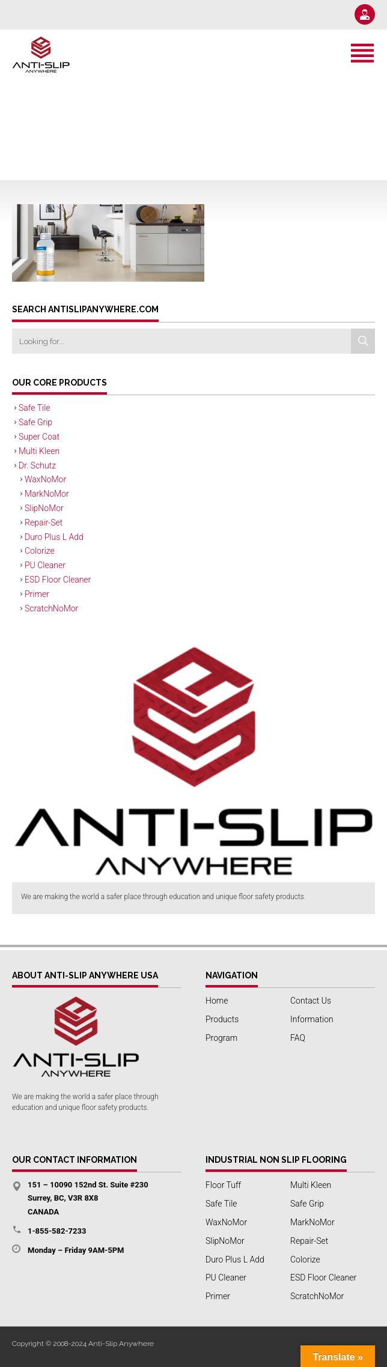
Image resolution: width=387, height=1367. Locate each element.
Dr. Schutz (37, 465)
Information (312, 1019)
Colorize (40, 551)
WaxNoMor (45, 479)
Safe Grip (35, 422)
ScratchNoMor (51, 608)
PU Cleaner (45, 565)
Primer (37, 594)
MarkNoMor (47, 494)
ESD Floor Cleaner (58, 579)
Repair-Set (43, 522)
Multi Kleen (39, 451)
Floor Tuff (223, 1185)
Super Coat (39, 436)
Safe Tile (34, 408)
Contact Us (310, 1000)
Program (221, 1038)
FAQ (297, 1038)
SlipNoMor (44, 508)
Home (217, 1000)
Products (222, 1019)
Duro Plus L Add (54, 537)
